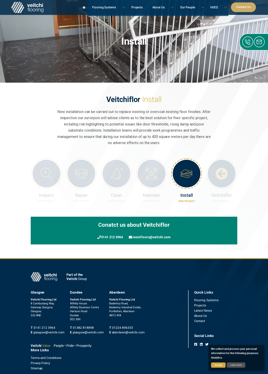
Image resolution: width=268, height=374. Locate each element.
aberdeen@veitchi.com (112, 339)
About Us (145, 314)
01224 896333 (107, 336)
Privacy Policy (202, 305)
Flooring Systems (150, 300)
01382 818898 (74, 332)
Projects (145, 305)
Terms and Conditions (207, 300)
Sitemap (199, 309)
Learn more (236, 365)
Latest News (147, 309)
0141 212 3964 (103, 237)
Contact (144, 318)
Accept (218, 365)
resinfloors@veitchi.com (156, 237)
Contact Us (245, 7)
